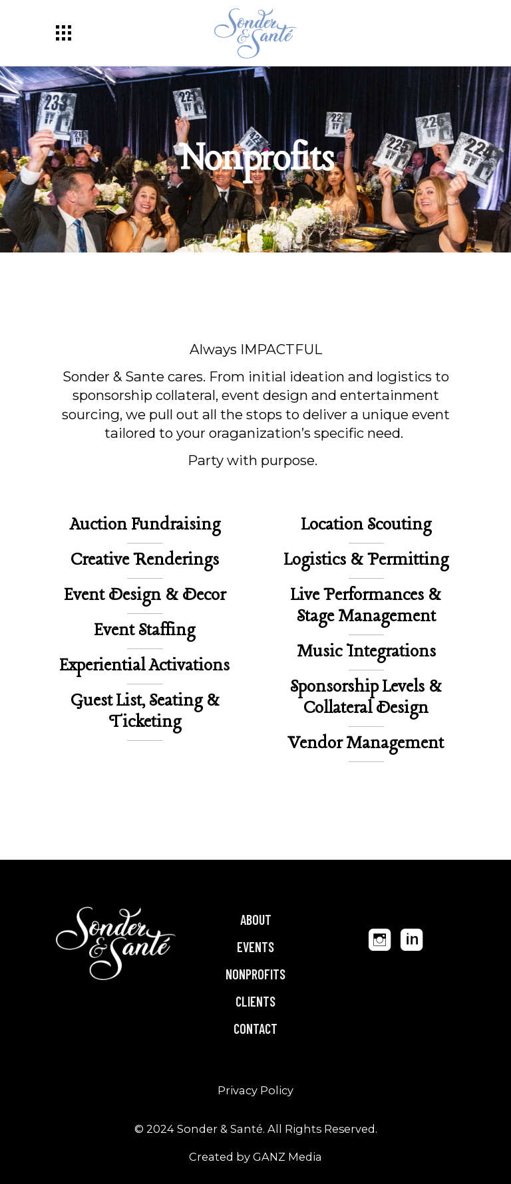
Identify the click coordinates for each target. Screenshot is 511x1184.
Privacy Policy (255, 1090)
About (255, 920)
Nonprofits (255, 974)
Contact (255, 1028)
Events (255, 947)
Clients (255, 1001)
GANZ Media (287, 1156)
